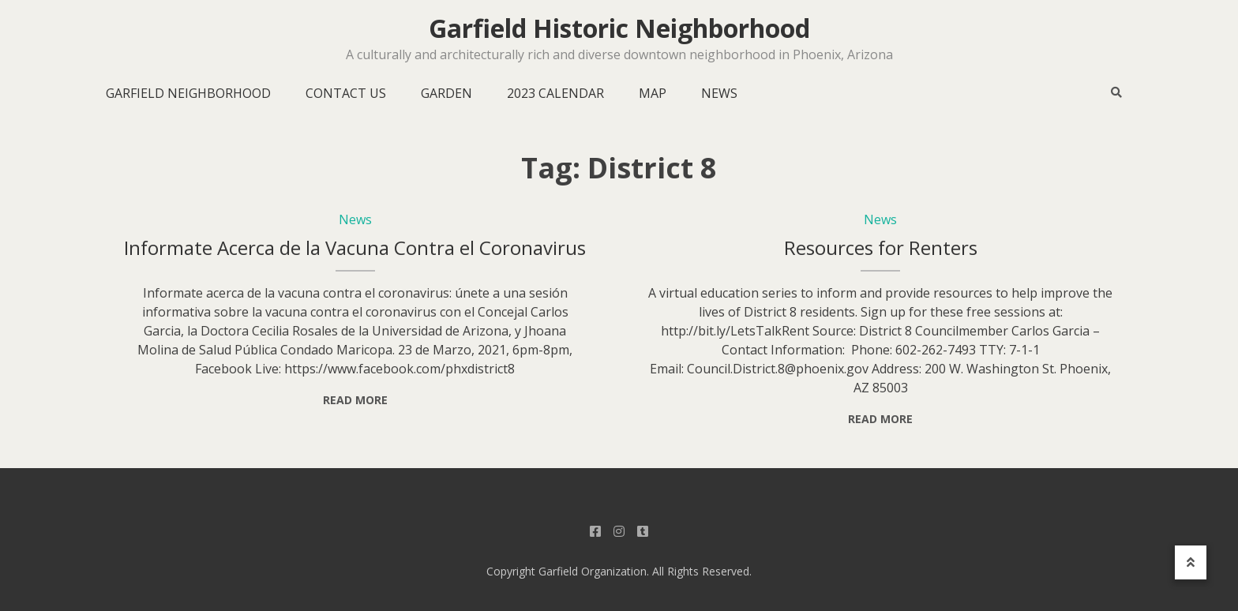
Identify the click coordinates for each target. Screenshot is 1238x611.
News (719, 93)
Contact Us (346, 93)
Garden (446, 93)
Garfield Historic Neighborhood (619, 28)
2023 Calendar (555, 93)
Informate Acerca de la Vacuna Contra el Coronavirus (355, 247)
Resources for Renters (880, 247)
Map (652, 93)
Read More (355, 399)
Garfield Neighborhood (188, 93)
